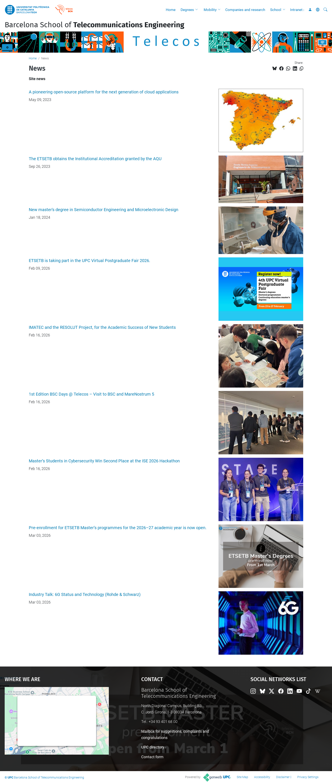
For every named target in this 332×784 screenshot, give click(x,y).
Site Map (242, 777)
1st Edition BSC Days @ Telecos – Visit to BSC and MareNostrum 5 (91, 394)
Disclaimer (283, 777)
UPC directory (152, 747)
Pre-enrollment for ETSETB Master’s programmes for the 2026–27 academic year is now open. (117, 527)
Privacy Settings (307, 777)
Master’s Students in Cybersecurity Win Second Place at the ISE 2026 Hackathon (104, 461)
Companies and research (245, 10)
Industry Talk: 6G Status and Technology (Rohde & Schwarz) (85, 594)
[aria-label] (325, 10)
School (275, 10)
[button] (198, 10)
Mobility (210, 10)
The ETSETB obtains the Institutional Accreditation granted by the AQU (95, 158)
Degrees (187, 10)
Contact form (152, 757)
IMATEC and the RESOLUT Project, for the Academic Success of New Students (102, 327)
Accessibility (262, 777)
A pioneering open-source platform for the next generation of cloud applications (103, 92)
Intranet (296, 10)
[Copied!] (301, 68)
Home (171, 10)
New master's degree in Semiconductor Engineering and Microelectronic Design (103, 209)
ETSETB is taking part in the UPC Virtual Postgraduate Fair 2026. (89, 260)
